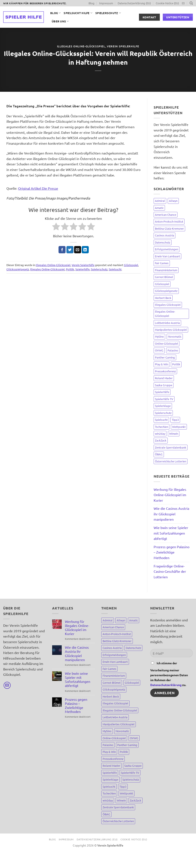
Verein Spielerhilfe (123, 46)
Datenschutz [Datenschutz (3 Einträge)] (162, 242)
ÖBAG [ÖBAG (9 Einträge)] (159, 454)
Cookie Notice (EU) (167, 3)
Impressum (106, 3)
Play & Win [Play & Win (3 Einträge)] (161, 364)
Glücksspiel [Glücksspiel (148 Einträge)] (162, 284)
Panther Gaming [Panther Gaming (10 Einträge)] (165, 357)
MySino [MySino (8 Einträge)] (159, 336)
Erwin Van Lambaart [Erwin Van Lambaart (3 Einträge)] (167, 256)
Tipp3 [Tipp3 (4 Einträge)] (175, 419)
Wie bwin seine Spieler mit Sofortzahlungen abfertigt (171, 533)
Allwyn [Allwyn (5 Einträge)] (173, 201)
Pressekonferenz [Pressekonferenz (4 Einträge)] (165, 371)
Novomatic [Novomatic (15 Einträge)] (175, 336)
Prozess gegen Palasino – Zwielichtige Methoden (171, 552)
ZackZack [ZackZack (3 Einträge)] (160, 440)
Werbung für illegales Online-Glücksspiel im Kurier (170, 494)
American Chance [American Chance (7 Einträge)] (165, 214)
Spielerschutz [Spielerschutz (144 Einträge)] (163, 413)
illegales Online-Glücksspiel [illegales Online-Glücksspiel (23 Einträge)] (165, 314)
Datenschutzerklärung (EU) (134, 3)
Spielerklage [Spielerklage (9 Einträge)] (163, 406)
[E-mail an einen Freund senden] (77, 249)
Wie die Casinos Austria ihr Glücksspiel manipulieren (171, 513)
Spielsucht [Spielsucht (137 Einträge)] (161, 419)
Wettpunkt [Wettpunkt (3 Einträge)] (179, 426)
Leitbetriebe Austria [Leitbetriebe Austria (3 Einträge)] (167, 323)
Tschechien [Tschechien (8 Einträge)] (161, 426)
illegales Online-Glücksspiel (47, 269)
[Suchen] (191, 3)
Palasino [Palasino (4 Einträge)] (172, 350)
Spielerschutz (108, 13)
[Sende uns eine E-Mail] (183, 3)
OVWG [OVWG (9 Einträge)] (159, 350)
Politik (70, 269)
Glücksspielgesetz (17, 269)
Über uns (60, 21)
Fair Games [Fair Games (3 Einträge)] (162, 263)
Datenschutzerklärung (166, 685)
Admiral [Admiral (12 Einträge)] (160, 201)
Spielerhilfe (82, 269)
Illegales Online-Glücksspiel (81, 46)
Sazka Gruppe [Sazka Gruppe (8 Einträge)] (163, 385)
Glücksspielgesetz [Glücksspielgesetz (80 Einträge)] (166, 291)
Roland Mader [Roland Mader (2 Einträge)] (164, 378)
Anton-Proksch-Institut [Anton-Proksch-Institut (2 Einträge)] (169, 221)
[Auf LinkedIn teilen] (85, 249)
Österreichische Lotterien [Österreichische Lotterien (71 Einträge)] (170, 461)
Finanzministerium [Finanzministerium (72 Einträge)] (166, 270)
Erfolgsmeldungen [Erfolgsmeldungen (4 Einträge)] (166, 249)
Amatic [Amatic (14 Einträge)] (159, 208)
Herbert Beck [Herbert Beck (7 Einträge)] (163, 298)
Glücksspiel (131, 265)
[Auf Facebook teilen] (62, 249)
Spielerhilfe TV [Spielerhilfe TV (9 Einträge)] (164, 399)
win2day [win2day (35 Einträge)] (160, 433)
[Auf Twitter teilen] (69, 249)
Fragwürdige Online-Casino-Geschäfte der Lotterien (170, 571)
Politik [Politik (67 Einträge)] (176, 364)
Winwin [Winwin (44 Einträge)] (173, 433)
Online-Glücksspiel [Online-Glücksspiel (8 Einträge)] (166, 343)
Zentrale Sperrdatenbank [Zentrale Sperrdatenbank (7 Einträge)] (170, 447)
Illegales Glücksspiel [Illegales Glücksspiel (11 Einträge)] (168, 304)
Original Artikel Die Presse (38, 188)
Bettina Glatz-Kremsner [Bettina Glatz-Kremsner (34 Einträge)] (169, 228)
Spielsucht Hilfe (78, 13)
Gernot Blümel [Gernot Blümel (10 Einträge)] (164, 277)
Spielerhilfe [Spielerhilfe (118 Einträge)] (162, 392)
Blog (91, 3)
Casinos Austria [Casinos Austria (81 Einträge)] (164, 235)
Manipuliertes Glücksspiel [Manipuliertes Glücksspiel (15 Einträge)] (171, 329)
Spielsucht (115, 269)
